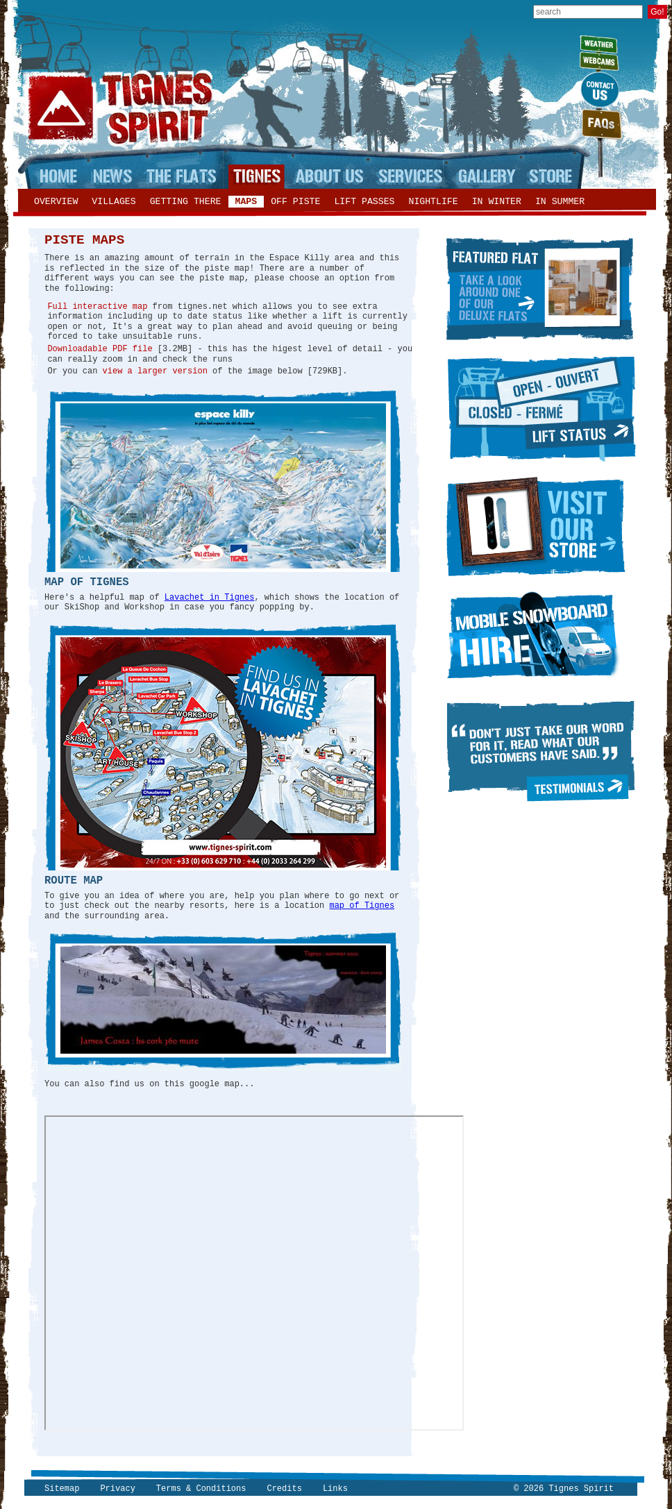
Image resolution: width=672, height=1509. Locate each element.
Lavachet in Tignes (210, 597)
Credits (284, 1489)
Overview (56, 201)
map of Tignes (361, 906)
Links (335, 1489)
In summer (560, 201)
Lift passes (364, 201)
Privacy (117, 1489)
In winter (496, 201)
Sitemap (61, 1489)
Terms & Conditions (201, 1489)
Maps (246, 201)
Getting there (185, 201)
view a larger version (155, 371)
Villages (113, 201)
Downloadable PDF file (99, 349)
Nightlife (432, 201)
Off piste (295, 201)
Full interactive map (97, 307)
